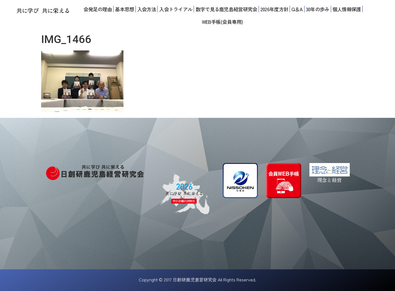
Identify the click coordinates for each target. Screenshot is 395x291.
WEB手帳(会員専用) (222, 21)
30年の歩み (317, 9)
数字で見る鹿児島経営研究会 (226, 9)
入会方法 (146, 9)
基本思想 (124, 9)
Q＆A (297, 9)
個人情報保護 (346, 9)
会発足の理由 (97, 9)
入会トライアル (175, 9)
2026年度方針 (274, 9)
